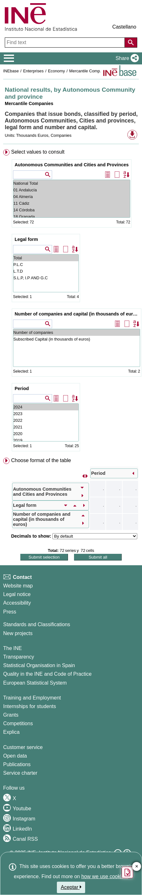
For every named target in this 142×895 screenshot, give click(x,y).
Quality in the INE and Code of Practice (47, 674)
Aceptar (71, 887)
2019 (45, 440)
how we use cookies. (104, 876)
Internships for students (29, 706)
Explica (11, 732)
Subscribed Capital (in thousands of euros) (76, 339)
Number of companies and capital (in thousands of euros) (77, 313)
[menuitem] (71, 301)
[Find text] (65, 42)
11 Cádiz (71, 203)
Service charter (20, 773)
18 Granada (71, 216)
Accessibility (17, 603)
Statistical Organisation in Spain (39, 665)
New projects (17, 633)
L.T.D (45, 271)
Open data (15, 756)
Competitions (18, 723)
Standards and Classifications (36, 624)
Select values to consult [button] (37, 152)
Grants (10, 715)
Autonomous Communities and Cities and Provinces (72, 164)
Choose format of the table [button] (41, 460)
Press (9, 611)
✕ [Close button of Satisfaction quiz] (136, 866)
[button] (126, 58)
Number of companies (76, 332)
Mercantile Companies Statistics (98, 71)
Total (45, 258)
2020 (45, 433)
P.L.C (45, 264)
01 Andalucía (71, 190)
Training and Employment (32, 697)
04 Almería (71, 196)
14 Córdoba (71, 210)
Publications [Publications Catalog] (16, 764)
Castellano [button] (124, 27)
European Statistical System (35, 683)
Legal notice (16, 594)
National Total (71, 183)
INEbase (11, 71)
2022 (45, 420)
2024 (45, 407)
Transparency (18, 657)
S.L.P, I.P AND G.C (45, 278)
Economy (56, 71)
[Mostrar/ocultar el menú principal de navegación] (9, 58)
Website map (18, 585)
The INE (12, 648)
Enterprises (33, 71)
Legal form (26, 239)
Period (22, 388)
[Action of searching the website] (131, 42)
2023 (45, 413)
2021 (45, 427)
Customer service (23, 747)
